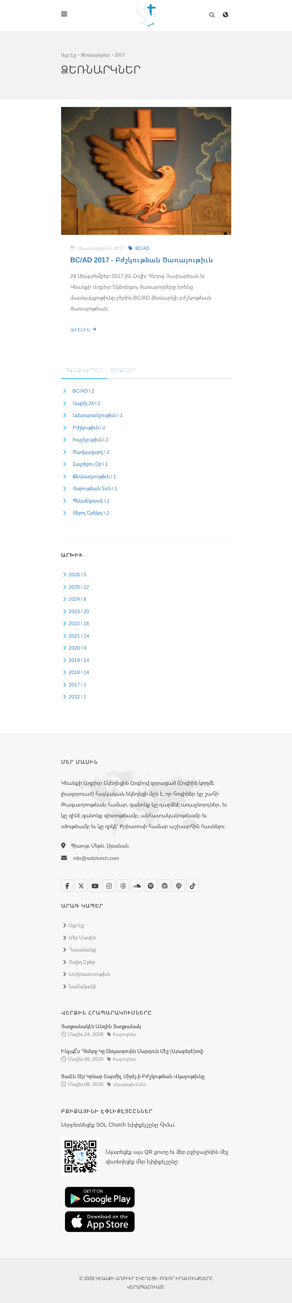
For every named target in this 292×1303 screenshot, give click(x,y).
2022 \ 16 (79, 623)
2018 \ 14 (79, 672)
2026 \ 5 (78, 574)
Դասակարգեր (84, 370)
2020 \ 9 (78, 647)
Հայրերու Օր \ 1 (90, 463)
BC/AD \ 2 (84, 390)
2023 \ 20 (79, 611)
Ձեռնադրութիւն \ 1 (94, 476)
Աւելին (83, 329)
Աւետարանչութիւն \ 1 (98, 415)
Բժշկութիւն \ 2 (89, 427)
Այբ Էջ (68, 55)
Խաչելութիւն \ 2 (91, 439)
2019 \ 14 (79, 660)
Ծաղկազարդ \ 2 (91, 451)
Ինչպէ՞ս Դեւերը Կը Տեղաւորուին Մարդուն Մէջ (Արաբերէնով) (132, 1051)
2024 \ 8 (78, 598)
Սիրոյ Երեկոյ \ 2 (91, 512)
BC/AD (139, 248)
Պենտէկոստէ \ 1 (91, 500)
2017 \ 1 (78, 684)
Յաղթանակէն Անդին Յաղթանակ (101, 1026)
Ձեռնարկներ (95, 55)
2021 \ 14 (79, 635)
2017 (120, 55)
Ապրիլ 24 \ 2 (87, 403)
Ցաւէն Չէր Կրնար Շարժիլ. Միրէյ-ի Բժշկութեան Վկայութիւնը (133, 1076)
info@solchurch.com (96, 858)
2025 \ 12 (79, 586)
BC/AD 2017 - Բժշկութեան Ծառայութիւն (141, 259)
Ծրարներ (123, 370)
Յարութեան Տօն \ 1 (95, 488)
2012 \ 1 (78, 696)
